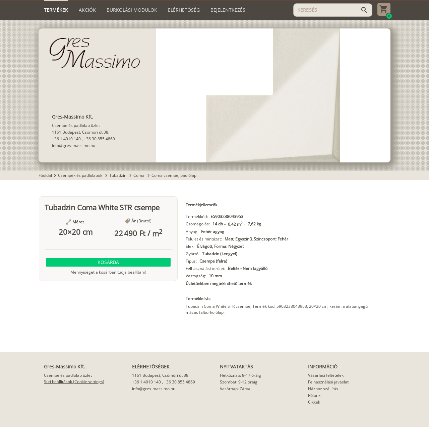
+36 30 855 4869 (99, 139)
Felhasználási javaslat (328, 382)
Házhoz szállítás (323, 389)
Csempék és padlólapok (80, 175)
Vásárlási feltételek (326, 375)
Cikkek (314, 402)
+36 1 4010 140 (66, 139)
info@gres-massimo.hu (73, 145)
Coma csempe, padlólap (173, 175)
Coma (139, 175)
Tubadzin (118, 175)
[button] (108, 262)
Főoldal (45, 175)
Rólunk (314, 395)
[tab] (56, 10)
